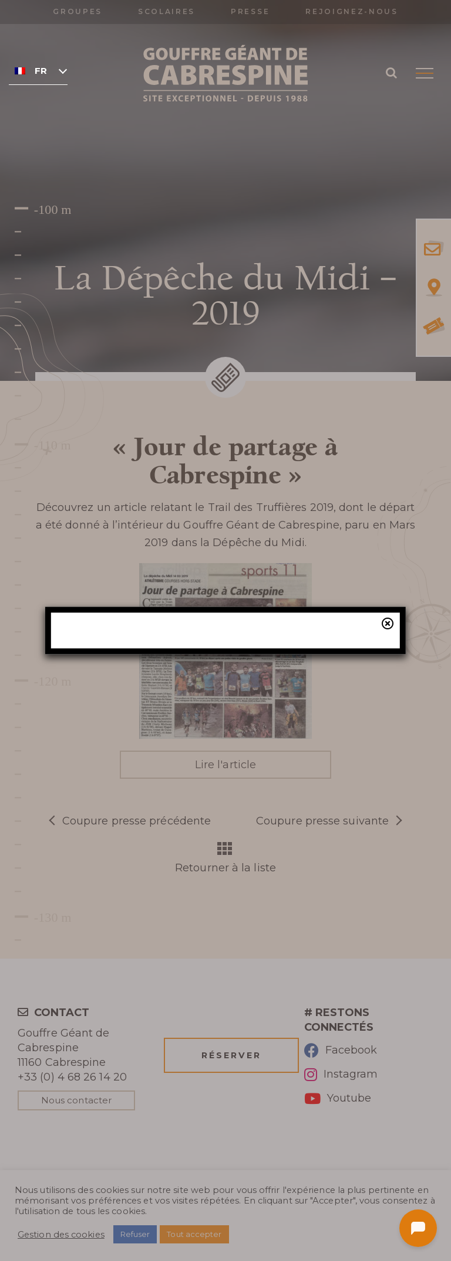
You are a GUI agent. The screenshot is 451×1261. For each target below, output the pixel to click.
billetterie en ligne (320, 709)
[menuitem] (38, 70)
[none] (38, 70)
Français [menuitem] (41, 71)
